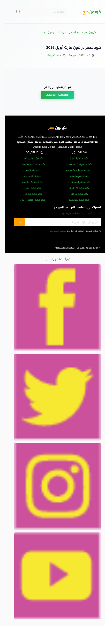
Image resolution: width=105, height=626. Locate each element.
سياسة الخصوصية (53, 231)
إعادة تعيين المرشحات (52, 94)
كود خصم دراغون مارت (49, 32)
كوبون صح (85, 32)
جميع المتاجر (71, 32)
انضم (14, 222)
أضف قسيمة (50, 55)
